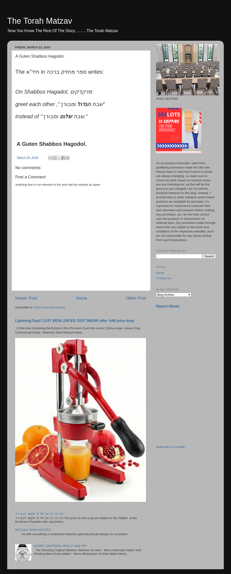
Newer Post (26, 298)
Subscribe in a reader (170, 447)
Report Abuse (167, 306)
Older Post (136, 298)
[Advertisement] (190, 344)
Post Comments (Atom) (49, 307)
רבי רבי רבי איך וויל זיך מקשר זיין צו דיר (39, 513)
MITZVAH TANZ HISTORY (33, 529)
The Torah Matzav (39, 21)
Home (81, 298)
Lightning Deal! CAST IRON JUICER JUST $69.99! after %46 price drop (74, 321)
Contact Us (163, 278)
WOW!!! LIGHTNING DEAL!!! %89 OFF (60, 546)
